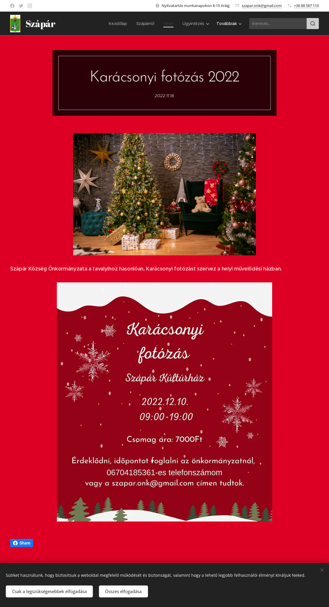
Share (21, 543)
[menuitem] (118, 23)
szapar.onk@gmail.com (262, 5)
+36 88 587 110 (306, 5)
